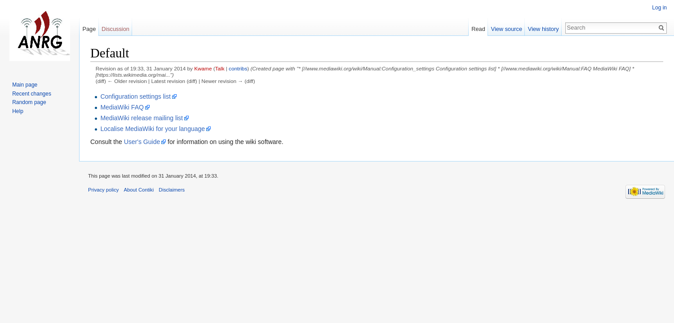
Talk (220, 68)
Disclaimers (172, 189)
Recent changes (31, 94)
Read (478, 29)
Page (89, 29)
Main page (24, 85)
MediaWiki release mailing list (141, 118)
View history (543, 29)
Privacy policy (103, 189)
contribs (238, 68)
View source (506, 29)
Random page (29, 102)
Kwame (203, 68)
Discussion (115, 29)
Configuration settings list (135, 96)
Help (17, 111)
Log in (659, 7)
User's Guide (142, 141)
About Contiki (139, 189)
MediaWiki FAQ (121, 107)
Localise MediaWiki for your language (152, 128)
